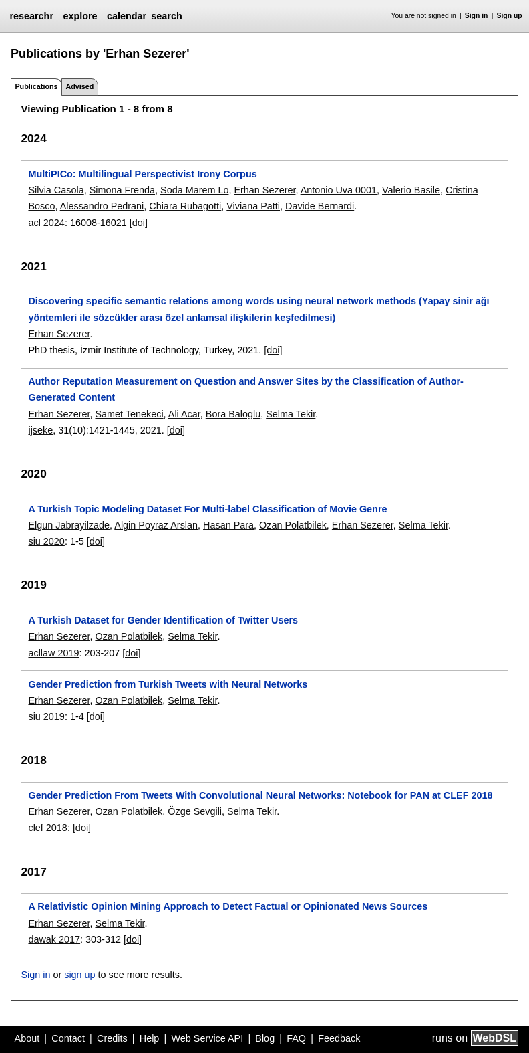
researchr (31, 16)
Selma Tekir (290, 414)
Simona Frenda (122, 190)
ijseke (40, 430)
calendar (126, 16)
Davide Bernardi (319, 206)
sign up (79, 974)
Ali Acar (184, 414)
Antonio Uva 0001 (339, 190)
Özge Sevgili (195, 811)
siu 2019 (46, 716)
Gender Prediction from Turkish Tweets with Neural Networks (167, 684)
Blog (265, 1038)
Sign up (509, 15)
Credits (112, 1038)
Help (150, 1038)
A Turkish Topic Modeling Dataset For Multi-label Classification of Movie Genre (207, 509)
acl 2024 (46, 222)
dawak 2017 (54, 939)
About (27, 1038)
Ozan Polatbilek (293, 525)
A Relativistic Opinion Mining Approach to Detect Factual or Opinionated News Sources (227, 906)
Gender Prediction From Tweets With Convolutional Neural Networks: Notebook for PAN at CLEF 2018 (260, 795)
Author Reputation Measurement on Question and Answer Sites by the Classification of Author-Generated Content (245, 389)
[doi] (139, 222)
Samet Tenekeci (129, 414)
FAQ (296, 1038)
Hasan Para (228, 525)
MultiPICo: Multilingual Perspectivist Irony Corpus (142, 174)
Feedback (339, 1038)
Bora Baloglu (233, 414)
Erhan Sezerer (264, 190)
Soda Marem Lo (194, 190)
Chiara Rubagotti (185, 206)
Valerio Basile (411, 190)
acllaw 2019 (53, 653)
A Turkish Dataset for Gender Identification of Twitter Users (163, 620)
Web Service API (207, 1038)
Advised (79, 86)
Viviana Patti (253, 206)
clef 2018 (47, 827)
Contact (68, 1038)
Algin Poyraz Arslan (156, 525)
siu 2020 (46, 541)
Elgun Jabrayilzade (69, 525)
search (166, 16)
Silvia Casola (55, 190)
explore (80, 16)
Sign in (476, 15)
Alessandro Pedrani (102, 206)
